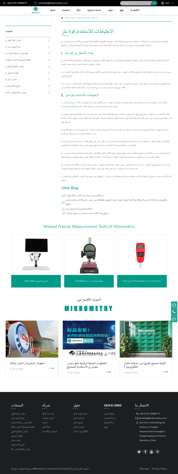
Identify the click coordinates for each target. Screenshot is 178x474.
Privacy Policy (159, 468)
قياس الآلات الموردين (76, 103)
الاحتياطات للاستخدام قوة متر (87, 18)
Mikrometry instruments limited (50, 468)
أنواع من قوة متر (110, 176)
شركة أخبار (46, 427)
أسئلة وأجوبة (109, 422)
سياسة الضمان (110, 418)
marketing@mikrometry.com (53, 3)
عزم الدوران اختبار (80, 414)
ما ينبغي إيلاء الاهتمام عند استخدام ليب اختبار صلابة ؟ (87, 213)
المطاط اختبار (78, 418)
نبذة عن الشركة (48, 414)
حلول (110, 10)
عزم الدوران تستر (13, 47)
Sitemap (144, 468)
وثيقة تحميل (109, 414)
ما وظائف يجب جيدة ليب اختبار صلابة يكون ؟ (84, 195)
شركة (78, 10)
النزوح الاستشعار (13, 86)
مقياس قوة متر (112, 106)
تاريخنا (44, 422)
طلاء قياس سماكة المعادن (17, 53)
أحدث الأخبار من (89, 305)
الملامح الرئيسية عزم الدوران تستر (78, 209)
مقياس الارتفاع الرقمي (15, 66)
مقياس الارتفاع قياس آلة (16, 92)
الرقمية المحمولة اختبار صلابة (19, 60)
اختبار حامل (12, 79)
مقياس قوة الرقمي (14, 40)
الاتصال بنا (135, 10)
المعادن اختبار (79, 427)
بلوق (122, 10)
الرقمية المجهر (13, 73)
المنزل (52, 10)
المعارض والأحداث (49, 431)
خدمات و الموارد (94, 10)
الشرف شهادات (48, 418)
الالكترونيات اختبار (80, 431)
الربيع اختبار (78, 422)
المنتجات (66, 10)
